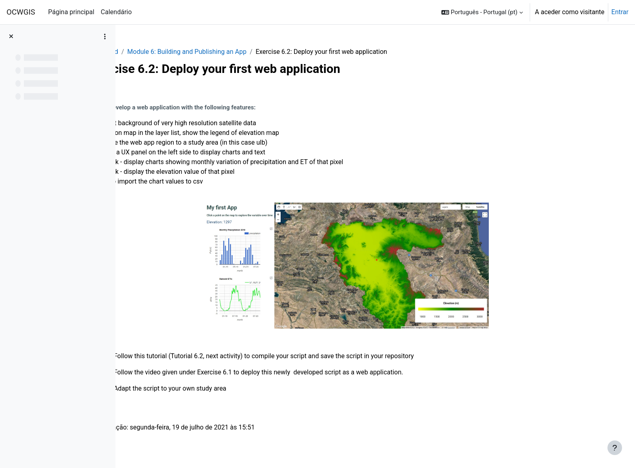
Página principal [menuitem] (71, 12)
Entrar (620, 12)
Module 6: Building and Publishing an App (238, 52)
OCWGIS (20, 12)
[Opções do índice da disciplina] (105, 36)
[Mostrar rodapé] (614, 447)
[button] (482, 12)
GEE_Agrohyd (150, 52)
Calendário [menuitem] (116, 12)
